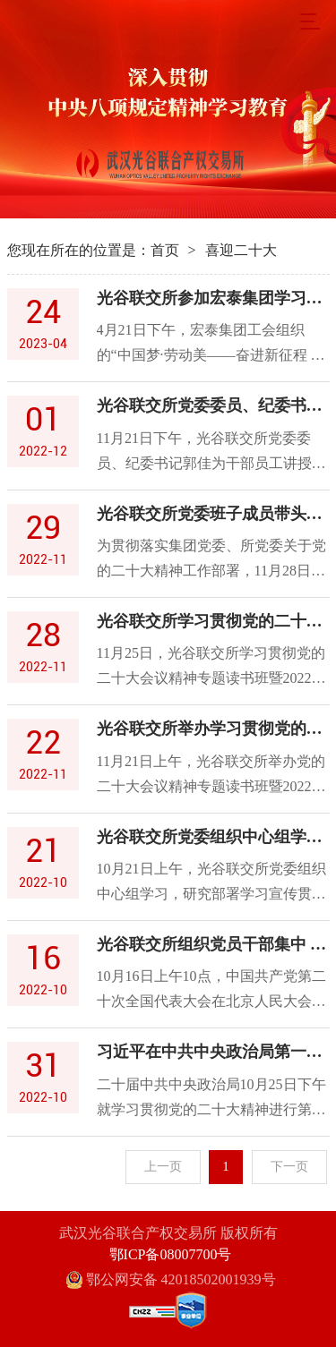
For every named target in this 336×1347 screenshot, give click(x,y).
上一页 (163, 1166)
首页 (165, 250)
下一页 (289, 1166)
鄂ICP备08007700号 (170, 1254)
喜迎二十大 (241, 250)
